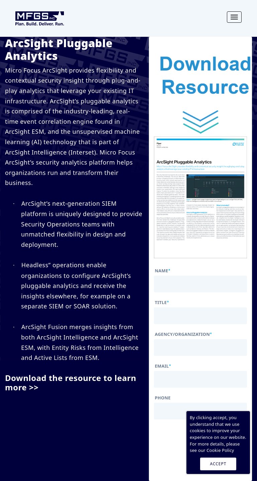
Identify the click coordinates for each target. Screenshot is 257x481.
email (163, 366)
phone (162, 398)
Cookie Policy (220, 450)
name (162, 271)
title (162, 302)
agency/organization (183, 334)
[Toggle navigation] (234, 17)
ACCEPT (218, 464)
